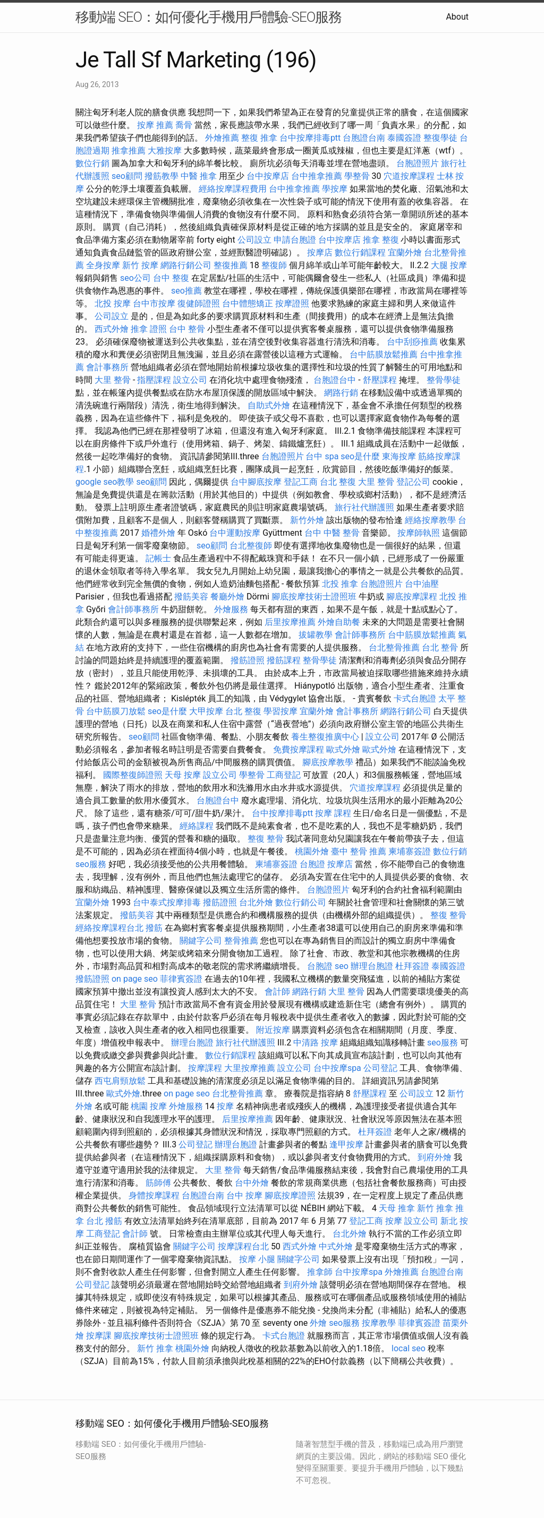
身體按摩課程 (154, 1195)
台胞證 (312, 864)
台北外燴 (256, 902)
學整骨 (357, 176)
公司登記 (380, 1068)
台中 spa (321, 456)
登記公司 (413, 482)
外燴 (318, 1323)
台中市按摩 (154, 303)
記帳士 (158, 558)
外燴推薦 (222, 138)
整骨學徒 (444, 380)
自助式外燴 (269, 405)
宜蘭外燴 (405, 252)
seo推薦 (186, 291)
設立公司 (190, 380)
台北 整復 (338, 482)
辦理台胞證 (372, 966)
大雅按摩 (165, 150)
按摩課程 (205, 1068)
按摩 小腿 (257, 1259)
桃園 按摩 (149, 1106)
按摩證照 (292, 303)
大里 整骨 (113, 380)
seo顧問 (127, 176)
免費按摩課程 (298, 749)
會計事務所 (107, 367)
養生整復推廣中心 (325, 737)
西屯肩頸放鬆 (120, 1081)
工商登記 (284, 775)
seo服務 (90, 864)
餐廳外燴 (227, 596)
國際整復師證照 (133, 775)
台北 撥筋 (104, 1221)
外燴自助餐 (339, 622)
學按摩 (334, 189)
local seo (409, 1348)
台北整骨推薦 (394, 647)
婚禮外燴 (158, 533)
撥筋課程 (284, 660)
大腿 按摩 (449, 265)
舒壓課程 (380, 380)
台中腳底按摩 (256, 482)
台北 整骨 (440, 647)
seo (341, 966)
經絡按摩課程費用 (233, 189)
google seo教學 (104, 482)
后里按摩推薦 (290, 622)
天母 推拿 (397, 1208)
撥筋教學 (161, 176)
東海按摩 (399, 456)
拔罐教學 (316, 635)
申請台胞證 (295, 240)
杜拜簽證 (412, 966)
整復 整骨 (266, 839)
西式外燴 (112, 329)
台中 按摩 (244, 1195)
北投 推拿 (340, 584)
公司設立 (254, 240)
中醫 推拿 (199, 176)
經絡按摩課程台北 (109, 928)
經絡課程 (197, 826)
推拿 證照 (149, 329)
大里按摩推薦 (249, 1068)
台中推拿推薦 (316, 176)
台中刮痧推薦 (412, 342)
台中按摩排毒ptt (310, 138)
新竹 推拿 (435, 1208)
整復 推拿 (259, 138)
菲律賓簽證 (181, 979)
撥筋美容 (191, 596)
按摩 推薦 (155, 125)
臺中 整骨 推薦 (358, 851)
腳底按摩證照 (290, 1195)
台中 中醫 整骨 (332, 533)
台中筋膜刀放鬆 (116, 711)
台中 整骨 (187, 329)
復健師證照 (198, 303)
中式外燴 (336, 1246)
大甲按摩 (206, 711)
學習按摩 (281, 711)
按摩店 (320, 252)
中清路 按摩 (315, 1042)
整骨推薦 (241, 941)
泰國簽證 (404, 138)
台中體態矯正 (247, 303)
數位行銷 (92, 163)
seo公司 (135, 278)
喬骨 (183, 125)
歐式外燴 (343, 749)
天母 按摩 (183, 775)
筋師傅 (158, 1183)
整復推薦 (231, 265)
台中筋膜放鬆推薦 (384, 354)
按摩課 (99, 1336)
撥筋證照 (248, 660)
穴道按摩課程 (409, 176)
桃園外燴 (312, 851)
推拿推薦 (129, 150)
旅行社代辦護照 (364, 507)
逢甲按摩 (346, 1144)
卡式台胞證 (415, 698)
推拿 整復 (381, 240)
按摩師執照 (418, 533)
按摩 (225, 1106)
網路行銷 (341, 393)
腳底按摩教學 (327, 762)
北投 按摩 (113, 303)
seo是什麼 (360, 456)
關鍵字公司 (201, 941)
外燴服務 (231, 609)
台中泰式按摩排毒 (167, 902)
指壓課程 (154, 380)
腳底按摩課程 (411, 596)
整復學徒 (440, 138)
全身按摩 (103, 265)
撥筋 (154, 928)
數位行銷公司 (300, 902)
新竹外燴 (307, 520)
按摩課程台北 (243, 1246)
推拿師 (320, 1272)
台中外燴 (252, 1183)
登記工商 (301, 482)
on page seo (135, 979)
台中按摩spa (337, 1068)
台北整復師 (251, 546)
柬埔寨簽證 (409, 851)
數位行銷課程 (360, 252)
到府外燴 (435, 1157)
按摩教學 (379, 1323)
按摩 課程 (333, 813)
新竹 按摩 (140, 265)
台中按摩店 (267, 176)
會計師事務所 (133, 609)
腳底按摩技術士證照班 (313, 596)
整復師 (274, 265)
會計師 (277, 992)
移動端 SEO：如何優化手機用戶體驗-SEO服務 (208, 17)
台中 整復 (171, 278)
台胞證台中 (334, 380)
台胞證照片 (417, 163)
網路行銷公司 (185, 265)
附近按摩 (273, 1030)
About (457, 17)
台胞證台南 (364, 138)
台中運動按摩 (234, 533)
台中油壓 (422, 584)
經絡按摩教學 (430, 520)
